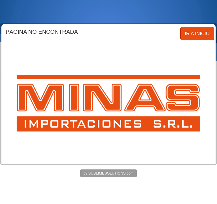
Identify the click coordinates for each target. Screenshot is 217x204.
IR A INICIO (197, 33)
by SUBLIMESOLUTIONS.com (108, 173)
